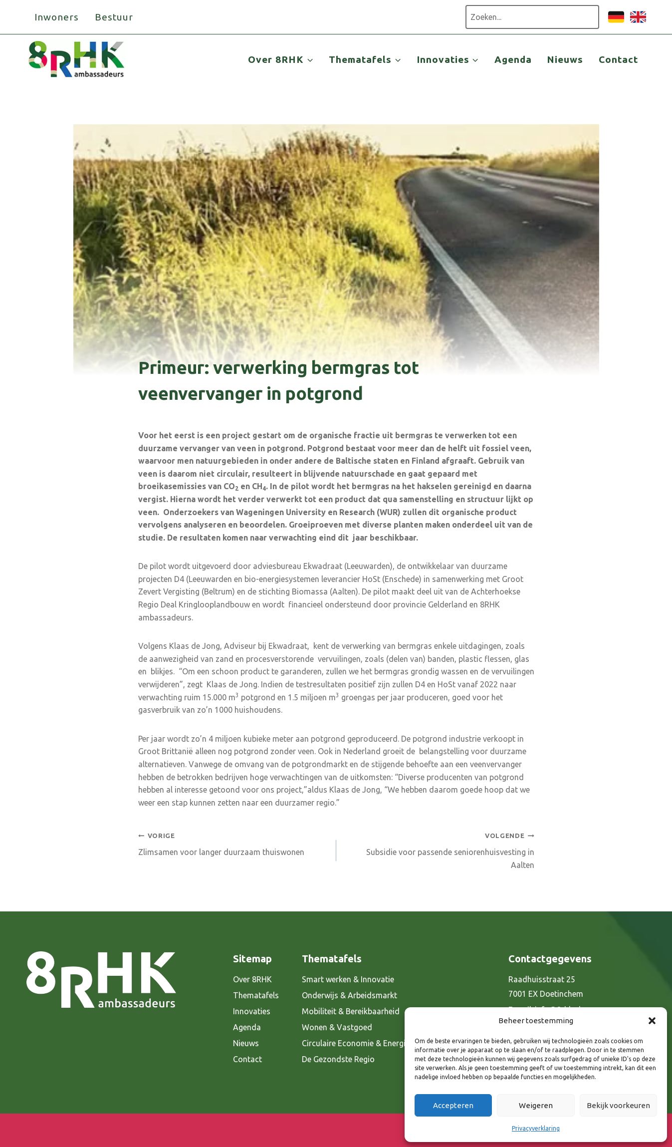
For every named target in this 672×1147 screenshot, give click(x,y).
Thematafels (256, 995)
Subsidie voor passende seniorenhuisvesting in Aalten (439, 849)
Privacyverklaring (536, 1128)
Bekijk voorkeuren (618, 1105)
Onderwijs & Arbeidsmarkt (349, 995)
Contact (618, 59)
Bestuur (114, 16)
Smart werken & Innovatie (348, 979)
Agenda (513, 59)
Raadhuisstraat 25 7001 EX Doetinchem (545, 986)
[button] (652, 1021)
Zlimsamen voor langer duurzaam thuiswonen (233, 843)
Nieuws (565, 59)
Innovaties (251, 1011)
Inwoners (56, 16)
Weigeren (536, 1105)
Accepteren (453, 1105)
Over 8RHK (252, 979)
